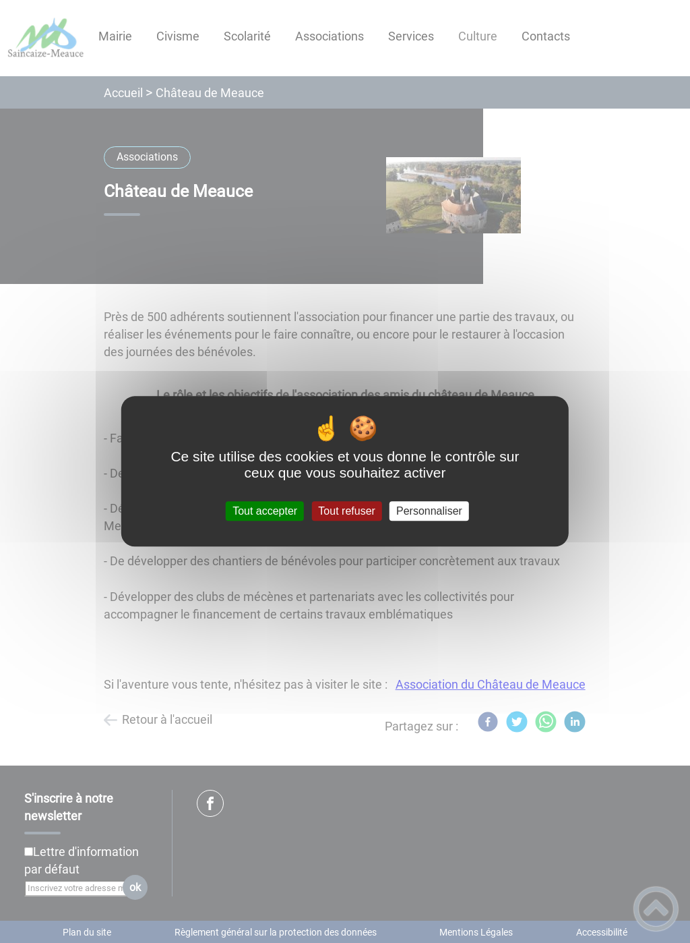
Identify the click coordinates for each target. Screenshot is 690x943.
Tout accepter (264, 511)
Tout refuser (346, 511)
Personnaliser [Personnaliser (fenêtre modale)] (429, 511)
